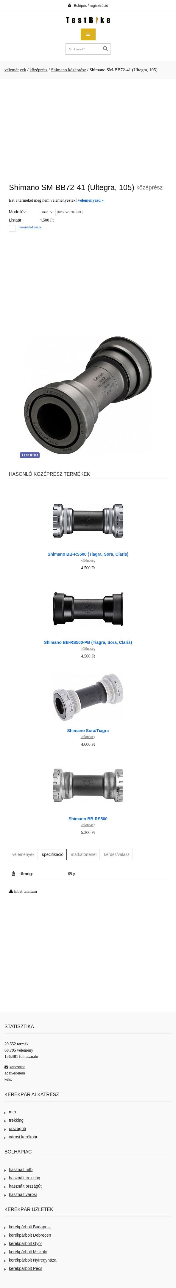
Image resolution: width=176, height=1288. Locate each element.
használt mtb (18, 1169)
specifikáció (52, 854)
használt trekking (22, 1177)
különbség (88, 560)
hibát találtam (25, 891)
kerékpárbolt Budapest (27, 1226)
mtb (10, 1112)
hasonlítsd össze (30, 227)
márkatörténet (83, 854)
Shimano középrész (68, 69)
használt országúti (23, 1186)
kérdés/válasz (117, 854)
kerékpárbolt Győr (23, 1243)
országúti (15, 1128)
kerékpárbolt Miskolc (25, 1251)
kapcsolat (14, 1067)
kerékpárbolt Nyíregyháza (30, 1260)
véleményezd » (91, 200)
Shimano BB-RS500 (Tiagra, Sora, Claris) (88, 554)
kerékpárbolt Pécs (23, 1268)
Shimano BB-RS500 (88, 818)
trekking (14, 1120)
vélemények (15, 69)
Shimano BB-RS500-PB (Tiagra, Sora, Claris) (88, 642)
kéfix (8, 1079)
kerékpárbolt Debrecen (27, 1235)
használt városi (20, 1194)
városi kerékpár (21, 1136)
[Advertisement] (88, 128)
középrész (38, 69)
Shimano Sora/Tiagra (88, 730)
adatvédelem (14, 1073)
